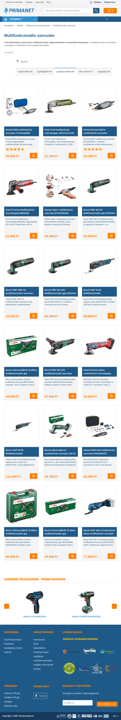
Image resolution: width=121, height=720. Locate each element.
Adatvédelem (39, 648)
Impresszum (39, 639)
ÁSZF (36, 644)
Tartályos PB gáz (12, 697)
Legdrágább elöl (44, 71)
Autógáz (8, 701)
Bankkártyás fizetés (13, 648)
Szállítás (28, 2)
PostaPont (9, 644)
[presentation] (6, 606)
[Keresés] (71, 10)
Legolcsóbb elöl (25, 71)
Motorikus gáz (10, 706)
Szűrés (24, 61)
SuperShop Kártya (12, 639)
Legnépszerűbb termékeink (52, 19)
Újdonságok (96, 19)
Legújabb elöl (103, 71)
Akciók (72, 19)
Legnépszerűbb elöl (65, 71)
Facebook (40, 695)
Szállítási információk (43, 665)
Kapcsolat (39, 2)
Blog (48, 2)
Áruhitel (36, 669)
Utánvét (7, 652)
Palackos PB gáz (12, 693)
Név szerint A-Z (86, 71)
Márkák (83, 19)
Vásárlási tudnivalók (14, 2)
